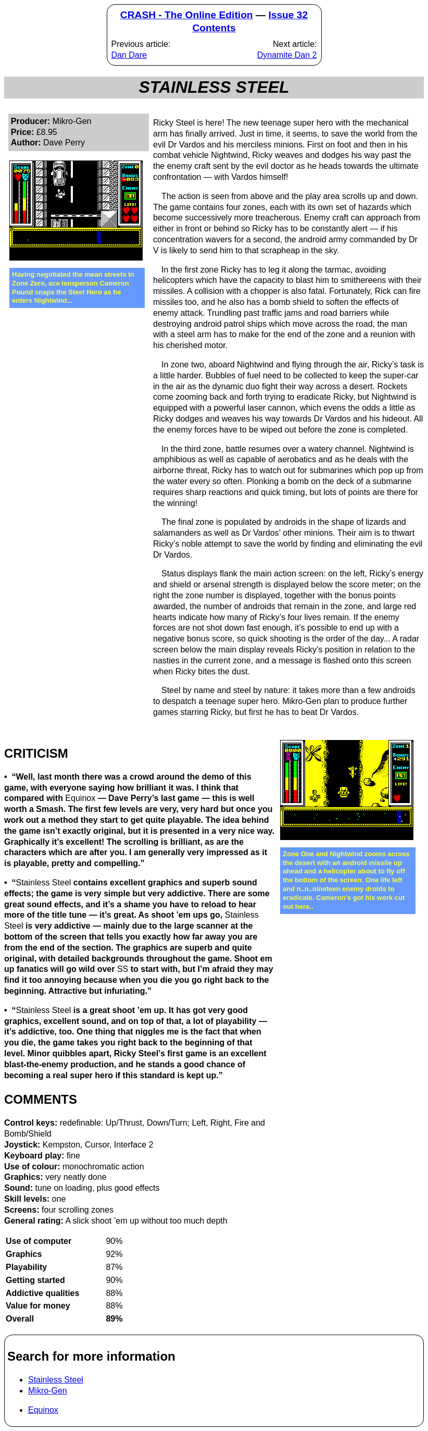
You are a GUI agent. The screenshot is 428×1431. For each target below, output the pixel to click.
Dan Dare (129, 55)
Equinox (43, 1409)
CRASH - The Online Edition (186, 14)
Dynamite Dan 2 (287, 55)
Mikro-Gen (47, 1390)
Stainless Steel (55, 1379)
